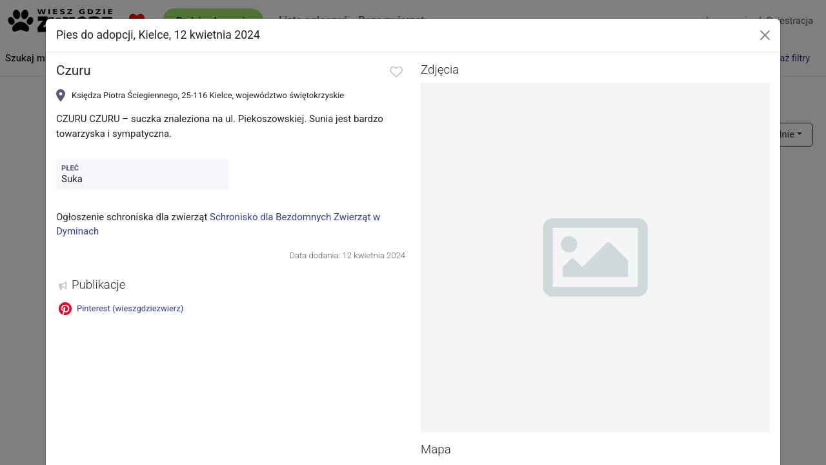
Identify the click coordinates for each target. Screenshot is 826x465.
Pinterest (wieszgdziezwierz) (121, 308)
